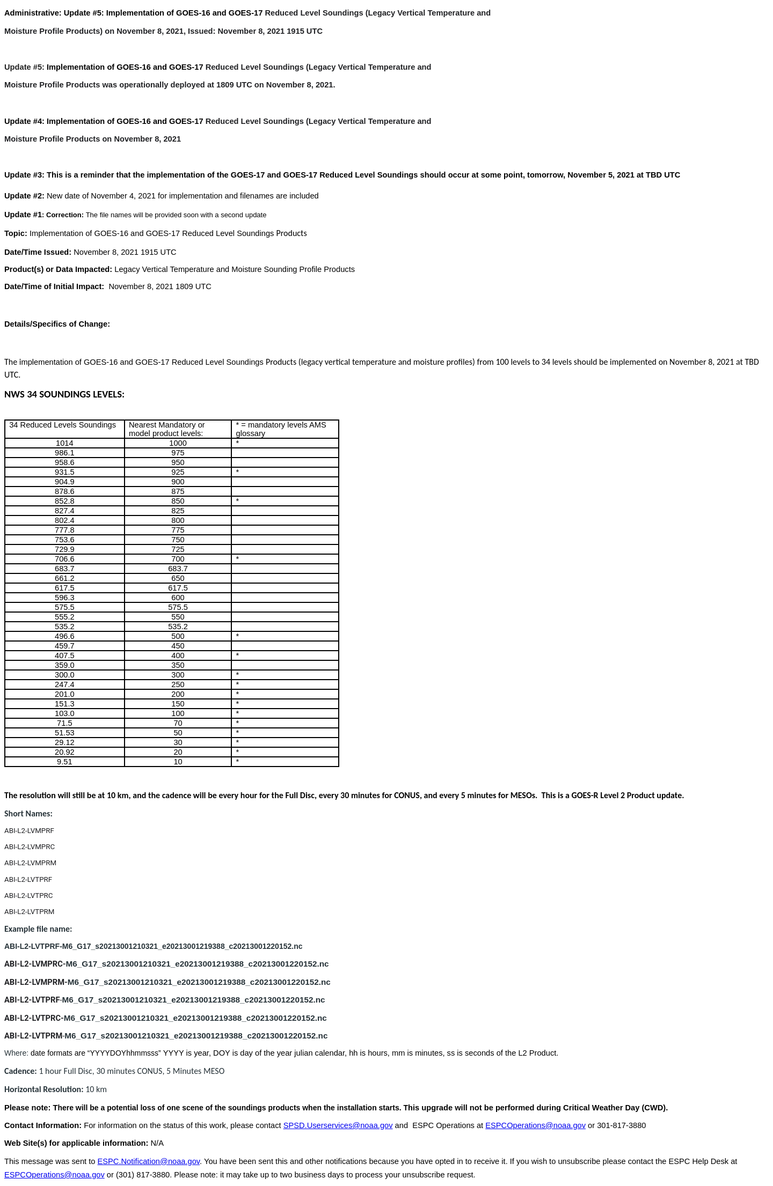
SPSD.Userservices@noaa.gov (338, 1125)
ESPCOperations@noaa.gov (535, 1125)
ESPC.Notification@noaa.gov (149, 1161)
